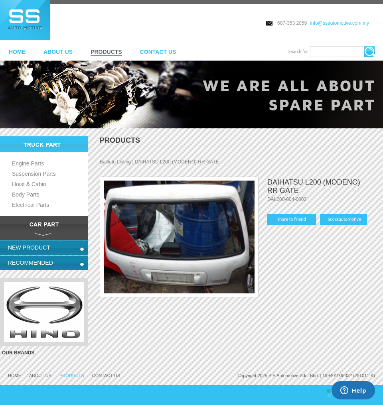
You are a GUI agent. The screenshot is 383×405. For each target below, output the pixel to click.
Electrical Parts (30, 205)
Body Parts (25, 194)
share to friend (291, 219)
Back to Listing (115, 162)
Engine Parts (28, 163)
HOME (17, 52)
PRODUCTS (106, 52)
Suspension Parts (34, 174)
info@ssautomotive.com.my (339, 23)
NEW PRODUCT (29, 247)
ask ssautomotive (344, 219)
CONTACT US (158, 52)
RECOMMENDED (30, 263)
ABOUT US (58, 52)
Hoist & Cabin (29, 184)
